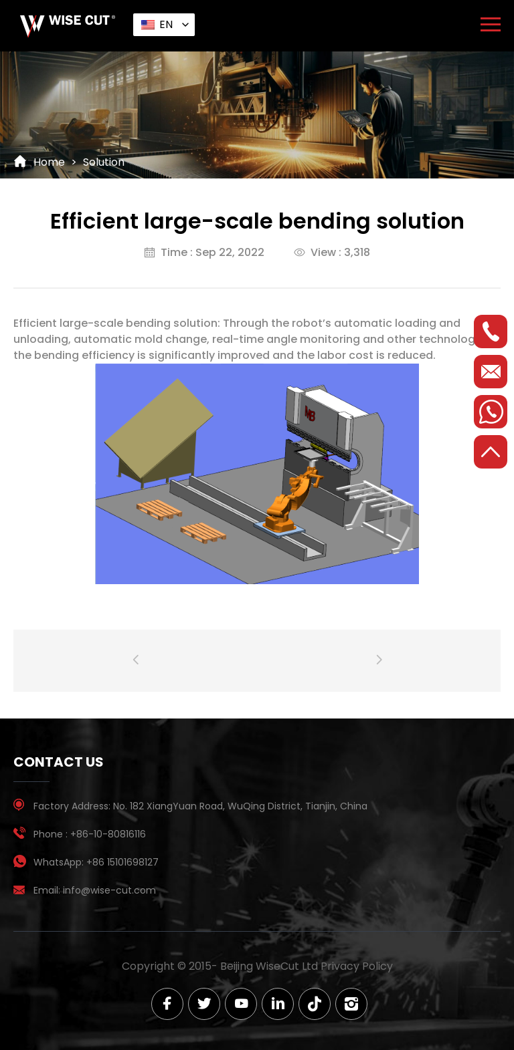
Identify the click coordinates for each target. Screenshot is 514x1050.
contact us (58, 762)
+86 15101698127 (122, 862)
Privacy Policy (357, 966)
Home (49, 162)
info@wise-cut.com (109, 890)
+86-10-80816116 (108, 834)
